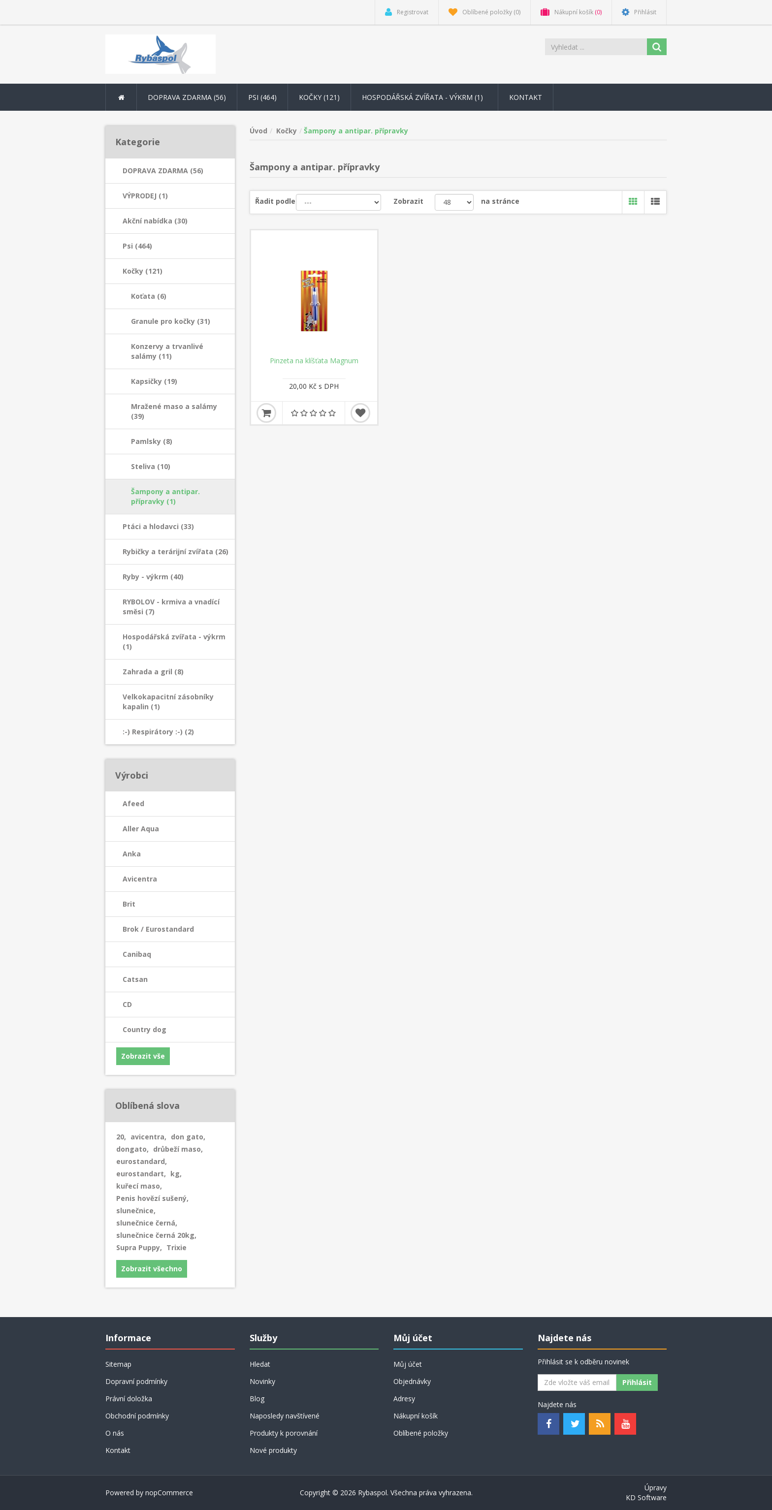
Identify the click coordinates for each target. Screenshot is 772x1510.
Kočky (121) (142, 271)
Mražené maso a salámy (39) (174, 411)
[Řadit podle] (338, 202)
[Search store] (596, 46)
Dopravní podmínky (136, 1381)
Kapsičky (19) (154, 381)
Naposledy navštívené (285, 1415)
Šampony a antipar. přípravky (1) (165, 496)
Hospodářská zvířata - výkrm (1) (174, 641)
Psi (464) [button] (262, 97)
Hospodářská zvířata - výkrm (424, 97)
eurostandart (141, 1173)
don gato (188, 1136)
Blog (257, 1398)
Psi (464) (137, 246)
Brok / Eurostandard (158, 929)
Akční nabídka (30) (155, 220)
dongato (132, 1149)
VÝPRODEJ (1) (145, 195)
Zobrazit (408, 201)
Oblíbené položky (420, 1433)
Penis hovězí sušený (152, 1198)
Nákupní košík (415, 1415)
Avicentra (140, 878)
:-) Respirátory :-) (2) (158, 731)
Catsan (135, 979)
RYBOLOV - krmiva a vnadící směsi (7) (171, 606)
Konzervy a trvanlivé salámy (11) (167, 351)
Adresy (404, 1398)
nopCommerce (169, 1492)
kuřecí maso (139, 1186)
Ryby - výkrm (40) (153, 576)
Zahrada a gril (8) (153, 671)
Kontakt (525, 97)
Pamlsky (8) (151, 441)
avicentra (148, 1136)
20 (121, 1136)
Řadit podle (275, 201)
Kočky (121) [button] (319, 97)
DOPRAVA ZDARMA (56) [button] (187, 97)
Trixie (176, 1247)
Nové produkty (273, 1450)
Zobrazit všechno (151, 1268)
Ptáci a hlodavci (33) (158, 526)
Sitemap (118, 1364)
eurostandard (141, 1161)
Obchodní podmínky (137, 1415)
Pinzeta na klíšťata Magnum (314, 360)
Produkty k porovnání (284, 1433)
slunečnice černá (146, 1222)
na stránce (500, 201)
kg (176, 1173)
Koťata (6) (148, 296)
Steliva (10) (150, 466)
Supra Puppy (139, 1247)
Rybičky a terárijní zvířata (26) (175, 551)
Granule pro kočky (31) (170, 321)
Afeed (133, 803)
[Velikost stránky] (454, 202)
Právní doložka (128, 1398)
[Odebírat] (577, 1382)
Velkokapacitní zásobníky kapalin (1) (168, 701)
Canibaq (137, 954)
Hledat (260, 1364)
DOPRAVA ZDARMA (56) (163, 170)
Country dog (144, 1029)
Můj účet (407, 1364)
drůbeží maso (178, 1149)
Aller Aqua (141, 828)
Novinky (262, 1381)
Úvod (258, 130)
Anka (132, 853)
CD (127, 1004)
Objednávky (412, 1381)
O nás (114, 1433)
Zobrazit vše (143, 1056)
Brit (129, 904)
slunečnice (136, 1210)
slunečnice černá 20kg (156, 1235)
